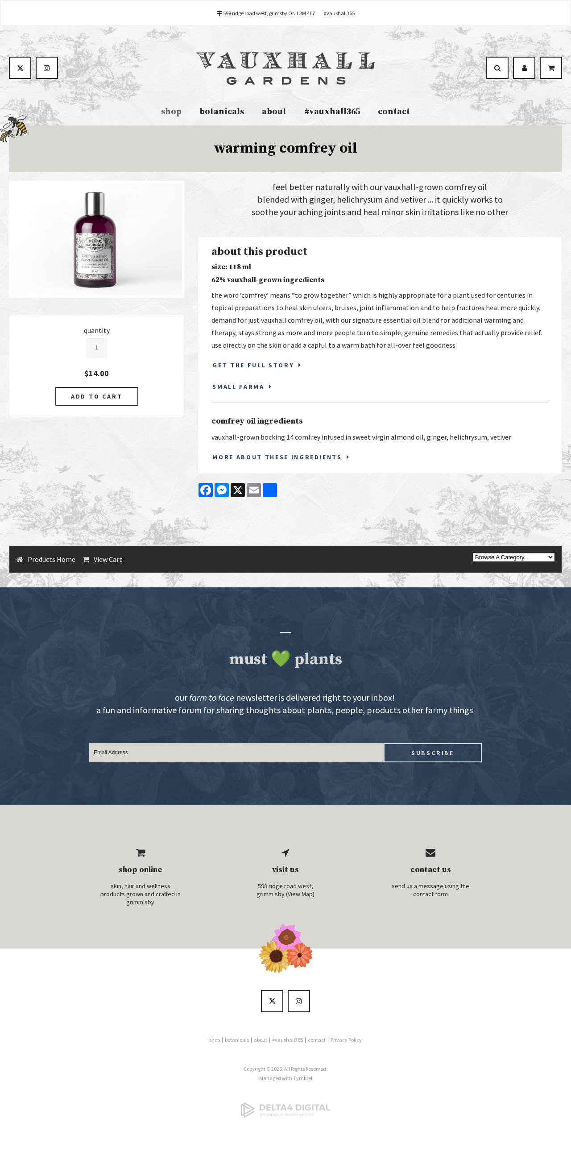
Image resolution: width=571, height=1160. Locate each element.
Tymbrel (302, 1078)
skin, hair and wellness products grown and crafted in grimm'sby (140, 894)
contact (394, 112)
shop (171, 112)
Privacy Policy (346, 1039)
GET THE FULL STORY (253, 365)
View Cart (108, 559)
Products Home (51, 559)
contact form (430, 894)
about (274, 112)
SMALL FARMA (238, 387)
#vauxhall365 (339, 13)
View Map (300, 894)
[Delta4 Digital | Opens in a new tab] (285, 1110)
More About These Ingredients (277, 457)
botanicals (221, 112)
